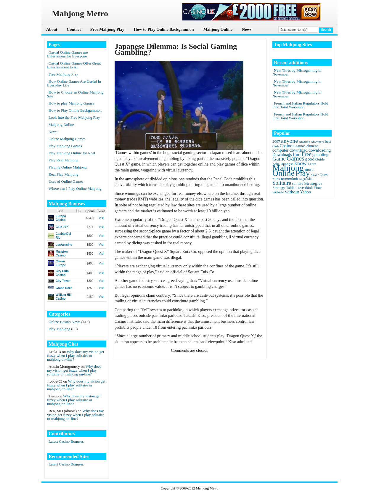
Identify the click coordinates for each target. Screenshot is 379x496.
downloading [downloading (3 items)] (320, 150)
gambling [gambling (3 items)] (320, 154)
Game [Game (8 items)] (278, 158)
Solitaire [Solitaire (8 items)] (281, 183)
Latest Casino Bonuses (66, 441)
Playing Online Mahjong (68, 167)
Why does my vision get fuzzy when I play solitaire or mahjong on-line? (75, 355)
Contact (74, 29)
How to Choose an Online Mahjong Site (75, 94)
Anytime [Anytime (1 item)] (304, 141)
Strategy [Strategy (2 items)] (278, 188)
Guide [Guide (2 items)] (320, 159)
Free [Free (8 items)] (306, 154)
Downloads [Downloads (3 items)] (282, 154)
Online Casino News (65, 322)
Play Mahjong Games (65, 146)
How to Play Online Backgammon (164, 29)
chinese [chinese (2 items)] (312, 146)
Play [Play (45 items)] (303, 173)
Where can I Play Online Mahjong (75, 188)
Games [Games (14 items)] (295, 158)
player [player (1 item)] (315, 174)
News (246, 29)
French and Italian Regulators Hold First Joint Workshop (300, 105)
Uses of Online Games (66, 181)
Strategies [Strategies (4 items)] (313, 183)
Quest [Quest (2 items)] (324, 175)
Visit (102, 218)
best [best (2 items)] (328, 141)
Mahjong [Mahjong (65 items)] (288, 168)
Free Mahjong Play (107, 29)
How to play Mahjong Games (71, 103)
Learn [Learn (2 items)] (312, 164)
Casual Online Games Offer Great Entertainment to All (74, 65)
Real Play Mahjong (63, 174)
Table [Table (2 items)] (290, 188)
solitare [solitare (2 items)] (297, 184)
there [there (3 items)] (300, 187)
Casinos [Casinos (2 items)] (299, 146)
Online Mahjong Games (67, 139)
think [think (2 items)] (309, 188)
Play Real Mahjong (63, 160)
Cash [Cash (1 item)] (275, 146)
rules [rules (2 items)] (276, 179)
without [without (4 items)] (292, 191)
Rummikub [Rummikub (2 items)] (289, 179)
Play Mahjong (59, 329)
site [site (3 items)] (310, 178)
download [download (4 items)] (298, 150)
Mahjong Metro (207, 488)
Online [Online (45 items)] (283, 173)
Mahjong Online (217, 29)
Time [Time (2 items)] (318, 188)
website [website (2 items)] (278, 192)
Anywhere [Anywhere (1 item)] (317, 141)
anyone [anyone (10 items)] (289, 140)
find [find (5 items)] (297, 154)
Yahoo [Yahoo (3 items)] (305, 192)
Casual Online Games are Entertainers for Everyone (67, 54)
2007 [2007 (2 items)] (276, 141)
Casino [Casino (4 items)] (286, 145)
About (51, 29)
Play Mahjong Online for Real (72, 153)
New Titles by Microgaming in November (296, 72)
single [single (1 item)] (302, 179)
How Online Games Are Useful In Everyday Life (74, 83)
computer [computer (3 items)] (280, 150)
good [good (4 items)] (309, 158)
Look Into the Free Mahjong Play (74, 117)
